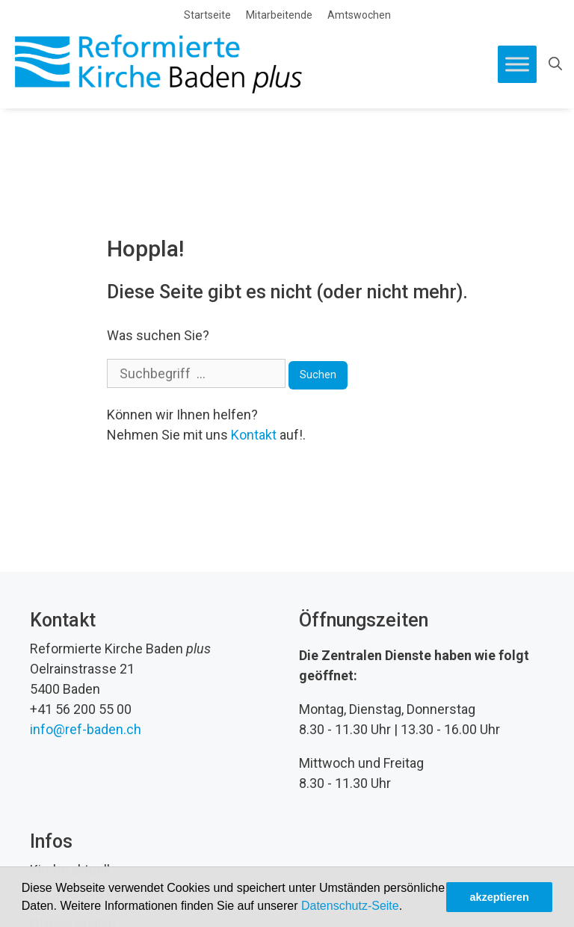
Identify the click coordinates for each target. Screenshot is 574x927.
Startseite (207, 15)
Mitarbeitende (279, 15)
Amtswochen (359, 15)
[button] (408, 907)
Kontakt (254, 435)
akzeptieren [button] (499, 897)
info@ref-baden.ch (85, 729)
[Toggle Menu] (517, 64)
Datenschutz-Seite (350, 905)
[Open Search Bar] (555, 64)
